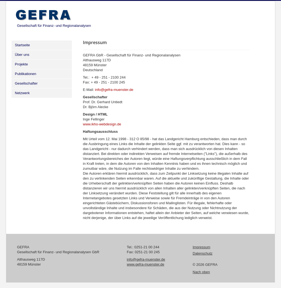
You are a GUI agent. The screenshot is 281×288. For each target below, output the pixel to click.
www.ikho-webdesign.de (102, 124)
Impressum (201, 247)
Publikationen (25, 74)
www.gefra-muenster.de (145, 264)
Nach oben (201, 272)
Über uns (22, 55)
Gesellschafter (26, 83)
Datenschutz (202, 253)
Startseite (22, 45)
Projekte (21, 64)
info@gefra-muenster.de (114, 90)
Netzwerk (22, 93)
